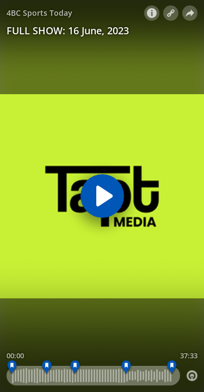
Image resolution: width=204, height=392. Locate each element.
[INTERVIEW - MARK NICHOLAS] (75, 367)
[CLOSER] (172, 367)
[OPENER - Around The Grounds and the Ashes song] (12, 367)
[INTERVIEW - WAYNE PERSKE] (126, 367)
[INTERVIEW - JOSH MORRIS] (47, 367)
